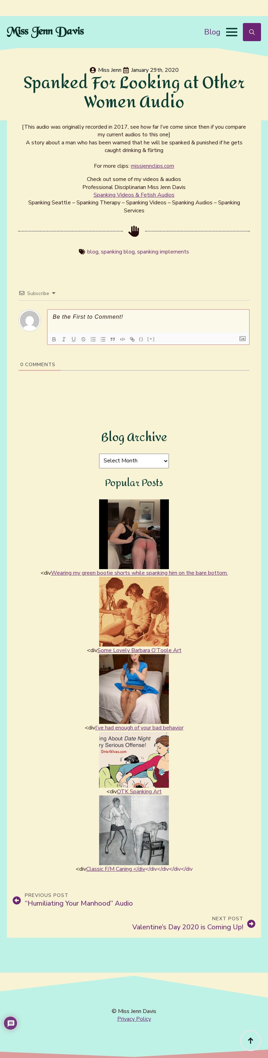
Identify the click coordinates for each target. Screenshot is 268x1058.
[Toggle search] (252, 32)
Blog (212, 32)
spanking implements (163, 252)
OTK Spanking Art (139, 791)
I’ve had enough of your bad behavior (139, 728)
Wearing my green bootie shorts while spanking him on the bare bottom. (139, 573)
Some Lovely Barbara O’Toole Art (139, 650)
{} (141, 338)
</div (151, 869)
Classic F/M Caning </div (115, 869)
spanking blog (118, 252)
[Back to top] (250, 1040)
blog (92, 252)
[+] (151, 338)
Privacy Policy (134, 1019)
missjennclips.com (152, 166)
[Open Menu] (231, 32)
